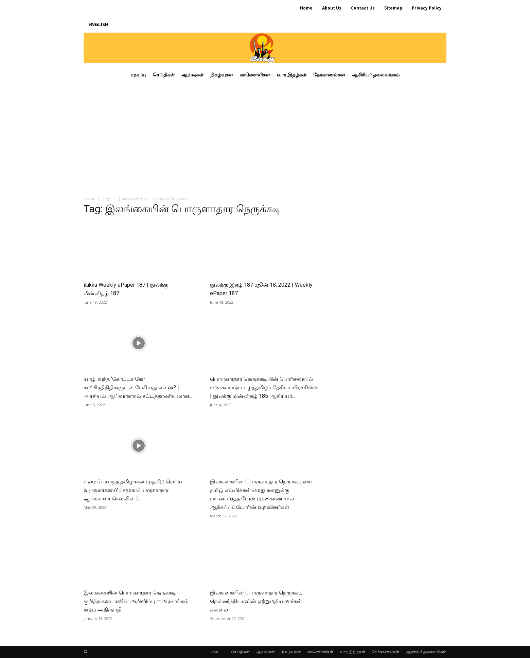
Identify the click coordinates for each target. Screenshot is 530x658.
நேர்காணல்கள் (385, 652)
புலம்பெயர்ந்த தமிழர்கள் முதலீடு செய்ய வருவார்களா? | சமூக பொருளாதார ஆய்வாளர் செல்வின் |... (133, 490)
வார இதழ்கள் (352, 652)
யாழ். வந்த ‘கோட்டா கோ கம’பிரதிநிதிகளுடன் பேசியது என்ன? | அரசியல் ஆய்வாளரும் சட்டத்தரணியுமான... (138, 387)
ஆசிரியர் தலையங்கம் (426, 652)
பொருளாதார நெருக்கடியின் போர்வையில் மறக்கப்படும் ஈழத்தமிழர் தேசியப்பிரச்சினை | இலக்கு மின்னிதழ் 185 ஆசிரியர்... (264, 387)
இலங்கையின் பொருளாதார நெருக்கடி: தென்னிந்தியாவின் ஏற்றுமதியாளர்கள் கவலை (257, 601)
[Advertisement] (265, 137)
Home (89, 198)
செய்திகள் (240, 652)
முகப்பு (218, 652)
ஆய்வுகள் (265, 652)
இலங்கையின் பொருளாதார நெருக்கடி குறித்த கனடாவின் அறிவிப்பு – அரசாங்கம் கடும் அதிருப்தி (136, 601)
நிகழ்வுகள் (291, 652)
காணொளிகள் (320, 652)
